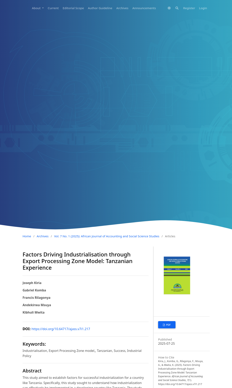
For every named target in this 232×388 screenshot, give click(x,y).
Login (203, 8)
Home (27, 236)
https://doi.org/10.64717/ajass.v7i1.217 (61, 329)
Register (189, 8)
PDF (168, 325)
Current (53, 8)
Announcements (144, 8)
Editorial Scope (73, 8)
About (36, 8)
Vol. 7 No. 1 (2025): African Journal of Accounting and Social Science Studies (106, 236)
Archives (122, 8)
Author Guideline (100, 8)
